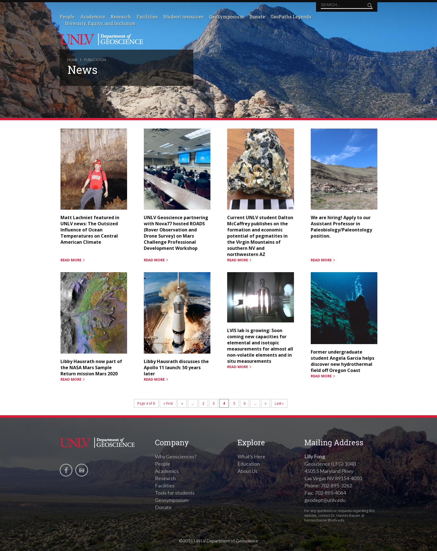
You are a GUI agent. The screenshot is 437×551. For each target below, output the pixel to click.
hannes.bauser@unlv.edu (324, 520)
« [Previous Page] (182, 403)
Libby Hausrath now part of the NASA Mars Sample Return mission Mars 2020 (91, 367)
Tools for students (175, 493)
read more (70, 259)
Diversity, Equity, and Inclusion (100, 23)
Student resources (183, 17)
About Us (247, 471)
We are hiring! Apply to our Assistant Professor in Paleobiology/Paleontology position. (341, 226)
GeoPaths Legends (291, 17)
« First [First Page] (168, 403)
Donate (257, 17)
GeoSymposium (226, 17)
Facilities (147, 17)
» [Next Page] (265, 403)
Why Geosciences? (175, 456)
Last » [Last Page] (279, 403)
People (67, 17)
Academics (92, 17)
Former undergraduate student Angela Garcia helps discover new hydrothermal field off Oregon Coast (342, 361)
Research (121, 17)
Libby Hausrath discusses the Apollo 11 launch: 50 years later (176, 367)
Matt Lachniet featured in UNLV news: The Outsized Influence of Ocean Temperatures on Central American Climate (89, 229)
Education (248, 464)
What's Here (251, 456)
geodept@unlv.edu (325, 500)
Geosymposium (171, 500)
